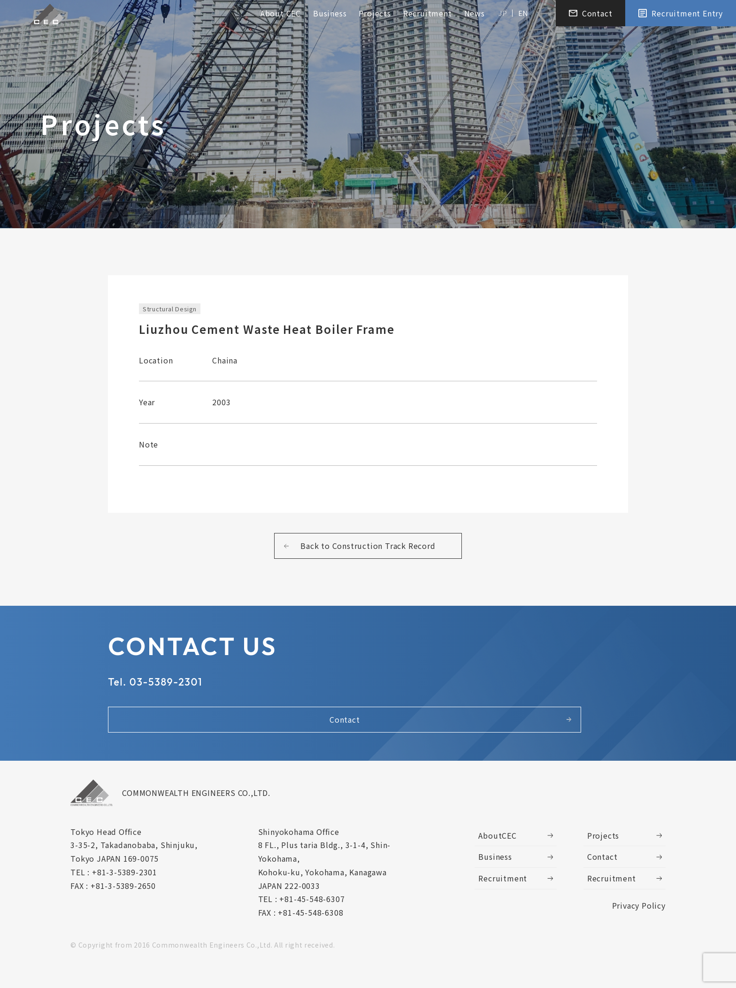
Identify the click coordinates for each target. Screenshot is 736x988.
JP (502, 15)
